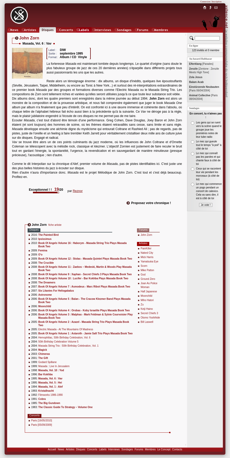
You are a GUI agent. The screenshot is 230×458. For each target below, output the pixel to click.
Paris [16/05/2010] (41, 420)
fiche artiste (54, 224)
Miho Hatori (147, 300)
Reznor (78, 191)
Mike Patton (147, 270)
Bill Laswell (147, 322)
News (61, 449)
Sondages (127, 449)
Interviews (114, 449)
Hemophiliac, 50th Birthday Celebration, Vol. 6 (64, 337)
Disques (80, 449)
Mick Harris (147, 257)
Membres (150, 449)
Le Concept (163, 449)
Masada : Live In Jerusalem (54, 366)
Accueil (52, 449)
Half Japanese (149, 291)
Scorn (144, 265)
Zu (142, 304)
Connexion (205, 1)
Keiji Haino (147, 308)
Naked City (147, 252)
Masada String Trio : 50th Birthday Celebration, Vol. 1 (68, 345)
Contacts (177, 449)
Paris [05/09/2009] (41, 424)
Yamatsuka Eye (149, 261)
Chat (216, 35)
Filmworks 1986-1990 (50, 394)
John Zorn (146, 234)
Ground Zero (148, 279)
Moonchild (146, 295)
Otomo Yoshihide (150, 317)
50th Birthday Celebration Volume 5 (58, 341)
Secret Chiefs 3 (149, 313)
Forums (139, 449)
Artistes (70, 449)
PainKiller (146, 248)
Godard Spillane (47, 362)
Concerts (92, 449)
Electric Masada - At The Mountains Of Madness (65, 329)
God (143, 274)
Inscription (217, 1)
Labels (102, 449)
